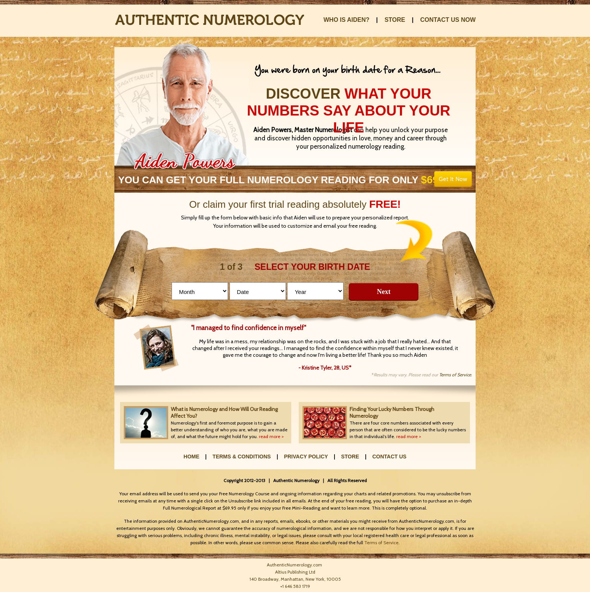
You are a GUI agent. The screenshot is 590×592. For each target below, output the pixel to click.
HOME (191, 457)
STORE (395, 20)
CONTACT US (389, 457)
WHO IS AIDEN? (347, 20)
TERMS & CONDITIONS (242, 457)
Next (384, 291)
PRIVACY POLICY (306, 457)
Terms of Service (381, 542)
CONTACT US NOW (448, 20)
